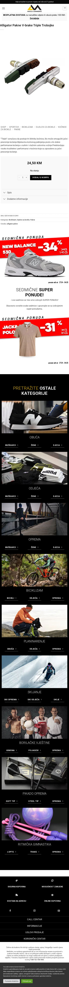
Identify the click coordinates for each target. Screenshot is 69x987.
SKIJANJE (34, 692)
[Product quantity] (23, 177)
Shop (3, 127)
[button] (3, 8)
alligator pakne (12, 224)
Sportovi (14, 127)
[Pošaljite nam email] (59, 911)
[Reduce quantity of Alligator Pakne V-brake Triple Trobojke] (19, 177)
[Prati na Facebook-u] (10, 911)
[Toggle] (4, 193)
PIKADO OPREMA (34, 793)
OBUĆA (35, 437)
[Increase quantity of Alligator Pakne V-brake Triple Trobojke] (26, 177)
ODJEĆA (34, 488)
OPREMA (35, 539)
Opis (7, 193)
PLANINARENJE (34, 641)
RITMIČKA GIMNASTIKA (34, 844)
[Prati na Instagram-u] (34, 911)
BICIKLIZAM (34, 590)
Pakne (17, 129)
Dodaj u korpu (41, 177)
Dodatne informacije (15, 199)
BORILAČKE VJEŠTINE (34, 743)
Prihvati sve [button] (27, 981)
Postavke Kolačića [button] (11, 981)
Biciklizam (27, 127)
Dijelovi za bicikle (45, 127)
